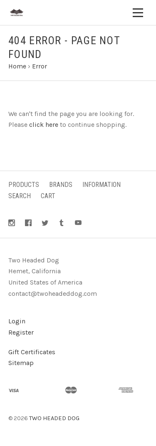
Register (21, 332)
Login (16, 321)
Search (19, 196)
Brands (60, 185)
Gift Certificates (31, 352)
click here (43, 125)
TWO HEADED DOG (54, 418)
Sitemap (21, 363)
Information (101, 185)
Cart (48, 196)
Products (23, 185)
